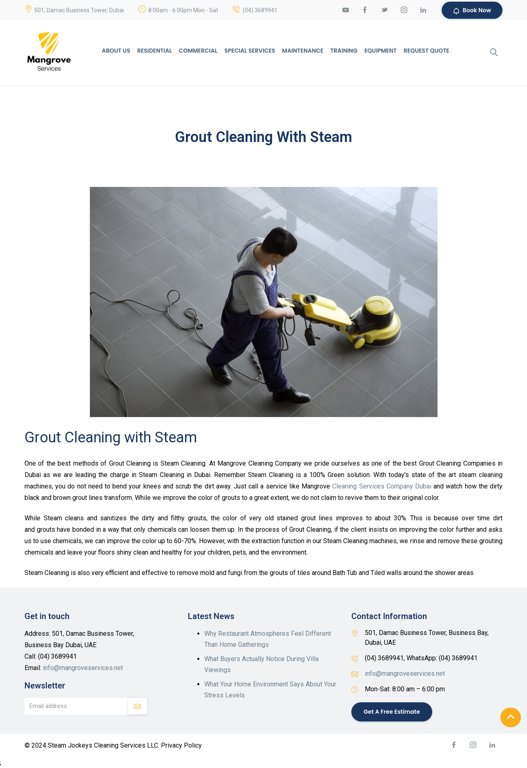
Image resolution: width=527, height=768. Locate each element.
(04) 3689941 (260, 10)
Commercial (198, 51)
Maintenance (303, 51)
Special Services (249, 51)
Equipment (380, 51)
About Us (116, 51)
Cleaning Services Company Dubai (381, 486)
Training (343, 51)
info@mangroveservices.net (83, 668)
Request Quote (426, 51)
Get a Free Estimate (392, 711)
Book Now (472, 10)
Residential (154, 51)
